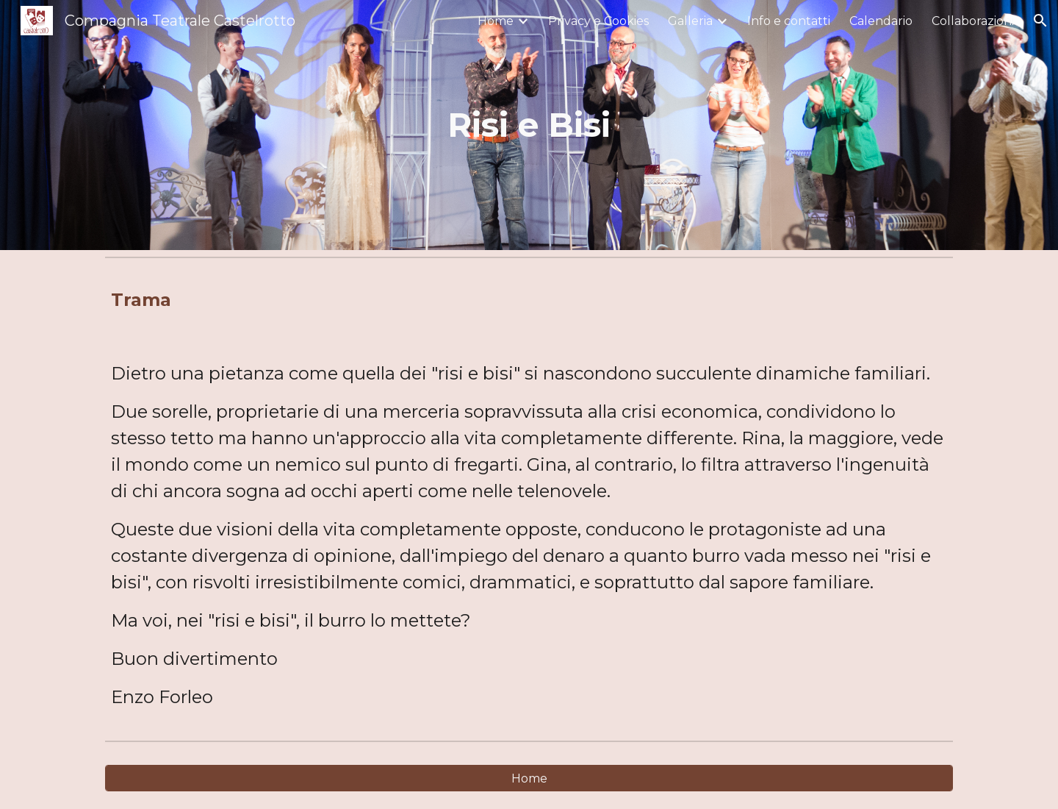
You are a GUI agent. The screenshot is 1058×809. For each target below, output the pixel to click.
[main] (529, 125)
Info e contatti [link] (788, 21)
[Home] (529, 778)
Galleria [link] (690, 21)
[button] (1040, 20)
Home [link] (496, 21)
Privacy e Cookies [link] (598, 21)
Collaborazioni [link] (973, 21)
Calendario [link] (881, 21)
